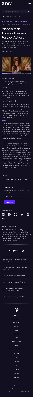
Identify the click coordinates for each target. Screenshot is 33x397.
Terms (13, 389)
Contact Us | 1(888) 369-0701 (22, 392)
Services (16, 315)
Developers (16, 334)
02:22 (4, 141)
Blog (16, 330)
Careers (16, 337)
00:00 (11, 78)
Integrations (16, 319)
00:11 (10, 87)
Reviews (11, 392)
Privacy (18, 389)
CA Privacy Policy (26, 389)
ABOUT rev (16, 322)
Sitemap (6, 392)
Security (9, 389)
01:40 (4, 121)
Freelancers (16, 341)
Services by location (16, 349)
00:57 (13, 101)
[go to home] (16, 310)
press (16, 345)
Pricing (16, 326)
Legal (3, 389)
